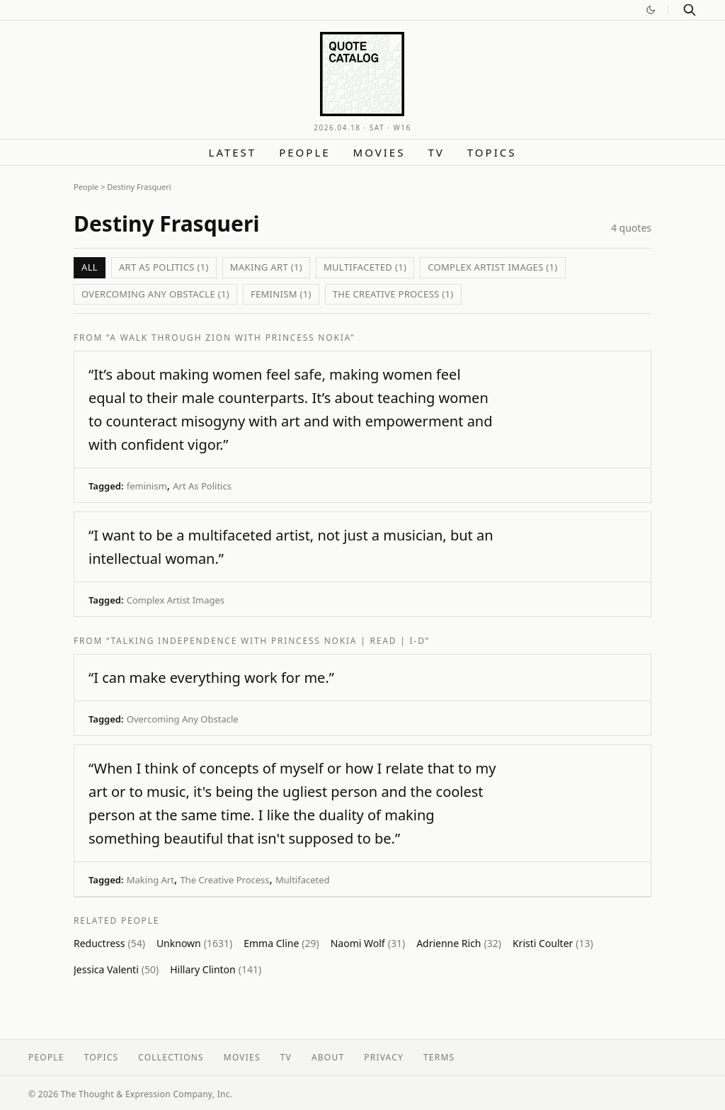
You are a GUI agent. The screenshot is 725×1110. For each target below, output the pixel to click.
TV (436, 152)
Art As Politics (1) (164, 267)
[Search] (690, 10)
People (304, 152)
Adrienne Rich (458, 943)
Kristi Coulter (553, 943)
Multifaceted (302, 879)
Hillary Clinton (215, 969)
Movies (379, 152)
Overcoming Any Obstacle (183, 719)
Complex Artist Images (175, 600)
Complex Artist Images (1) (492, 267)
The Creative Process (224, 879)
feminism (147, 486)
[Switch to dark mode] (650, 9)
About (328, 1057)
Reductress (109, 943)
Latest (233, 152)
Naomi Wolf (368, 943)
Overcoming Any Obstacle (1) (155, 294)
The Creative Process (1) (393, 294)
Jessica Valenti (116, 969)
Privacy (384, 1057)
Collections (171, 1057)
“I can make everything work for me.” (211, 677)
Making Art (150, 879)
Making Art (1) (266, 267)
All (89, 267)
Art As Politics (202, 486)
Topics (492, 152)
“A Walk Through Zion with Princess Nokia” (230, 338)
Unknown (194, 943)
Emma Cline (281, 943)
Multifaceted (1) (365, 267)
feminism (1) (281, 294)
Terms (439, 1057)
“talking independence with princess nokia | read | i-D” (268, 641)
